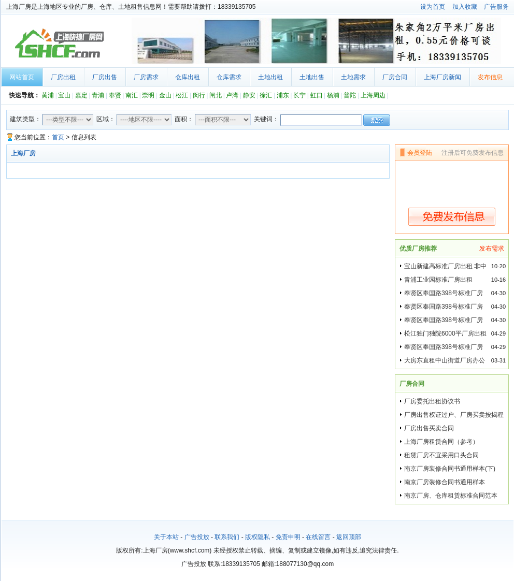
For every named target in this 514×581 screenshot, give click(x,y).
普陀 (350, 95)
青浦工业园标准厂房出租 (438, 279)
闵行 (199, 95)
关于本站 (166, 537)
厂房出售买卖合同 (429, 428)
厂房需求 (146, 77)
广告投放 (196, 537)
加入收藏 (464, 6)
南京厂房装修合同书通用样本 (444, 482)
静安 (249, 95)
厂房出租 (63, 77)
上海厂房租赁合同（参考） (441, 441)
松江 (182, 95)
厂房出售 (104, 77)
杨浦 (333, 95)
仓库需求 (229, 77)
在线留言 (318, 537)
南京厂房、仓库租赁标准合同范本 (450, 495)
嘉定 (81, 95)
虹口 (316, 95)
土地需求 (353, 77)
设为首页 (432, 6)
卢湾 (232, 95)
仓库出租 (187, 77)
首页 (58, 137)
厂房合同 (394, 77)
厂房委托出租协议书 (432, 401)
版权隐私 (257, 537)
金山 (165, 95)
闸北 (215, 95)
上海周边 (373, 95)
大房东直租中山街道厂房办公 (444, 360)
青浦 (98, 95)
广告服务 (496, 6)
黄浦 (47, 95)
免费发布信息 (451, 217)
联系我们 (227, 537)
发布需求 (491, 248)
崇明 (148, 95)
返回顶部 (348, 537)
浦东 (283, 95)
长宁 (299, 95)
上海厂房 (58, 43)
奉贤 (115, 95)
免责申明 (288, 537)
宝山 (64, 95)
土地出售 (311, 77)
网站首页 (21, 77)
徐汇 (266, 95)
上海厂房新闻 (442, 77)
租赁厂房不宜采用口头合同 (441, 455)
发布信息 (490, 77)
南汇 (131, 95)
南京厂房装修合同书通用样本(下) (449, 468)
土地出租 (270, 77)
